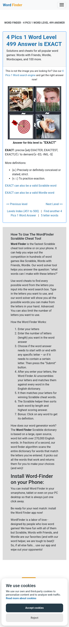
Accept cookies (34, 607)
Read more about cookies (21, 598)
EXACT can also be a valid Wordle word (29, 192)
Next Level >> (54, 204)
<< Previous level (16, 204)
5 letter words (49, 215)
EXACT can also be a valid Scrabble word (30, 185)
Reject (34, 617)
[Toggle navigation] (61, 5)
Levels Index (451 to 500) (23, 211)
